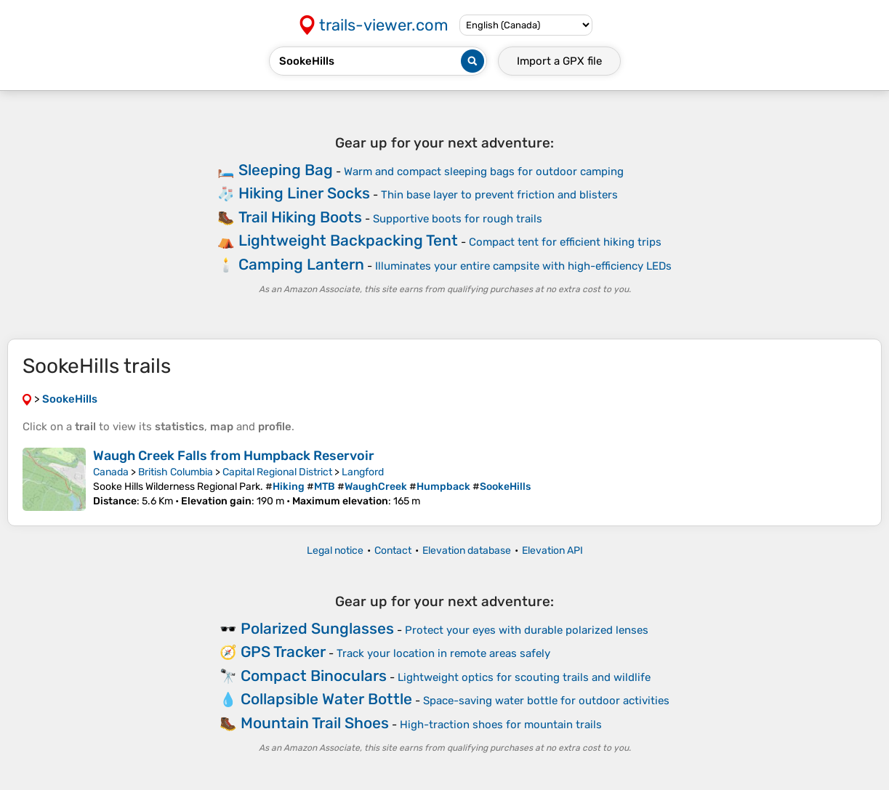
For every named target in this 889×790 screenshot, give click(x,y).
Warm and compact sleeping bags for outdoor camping (484, 171)
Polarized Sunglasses (317, 628)
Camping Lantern (301, 264)
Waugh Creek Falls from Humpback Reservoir (233, 456)
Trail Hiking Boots (300, 217)
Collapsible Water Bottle (326, 699)
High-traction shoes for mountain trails (501, 724)
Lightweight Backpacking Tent (348, 240)
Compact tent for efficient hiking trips (565, 242)
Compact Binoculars (314, 675)
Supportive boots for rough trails (457, 218)
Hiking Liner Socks (304, 193)
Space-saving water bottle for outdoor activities (546, 700)
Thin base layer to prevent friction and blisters (499, 194)
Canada (111, 472)
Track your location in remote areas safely (443, 653)
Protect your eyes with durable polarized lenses (526, 630)
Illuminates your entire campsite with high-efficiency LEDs (523, 266)
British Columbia (175, 472)
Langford (363, 472)
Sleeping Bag (285, 170)
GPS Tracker (283, 651)
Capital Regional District (277, 472)
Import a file (559, 61)
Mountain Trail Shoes (315, 723)
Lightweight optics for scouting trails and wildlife (524, 677)
